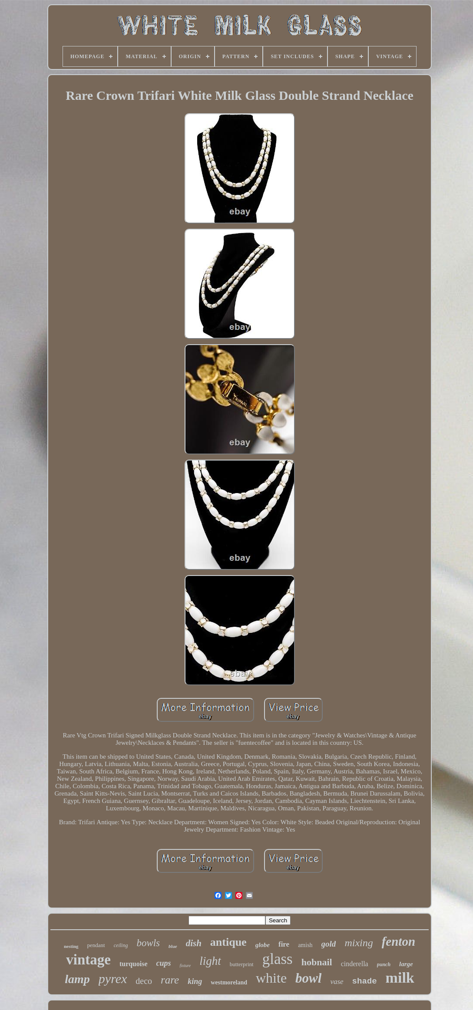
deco (144, 981)
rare (170, 980)
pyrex (113, 978)
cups (163, 963)
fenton (398, 941)
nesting (71, 946)
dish (194, 943)
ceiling (121, 945)
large (406, 964)
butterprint (242, 964)
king (195, 981)
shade (364, 981)
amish (305, 945)
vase (336, 981)
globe (262, 944)
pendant (96, 945)
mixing (358, 942)
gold (328, 943)
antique (228, 942)
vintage (88, 959)
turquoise (133, 963)
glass (277, 959)
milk (400, 978)
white (271, 978)
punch (383, 964)
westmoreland (229, 982)
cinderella (354, 963)
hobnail (316, 962)
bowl (308, 978)
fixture (185, 965)
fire (283, 944)
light (210, 960)
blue (173, 946)
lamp (77, 979)
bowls (148, 943)
